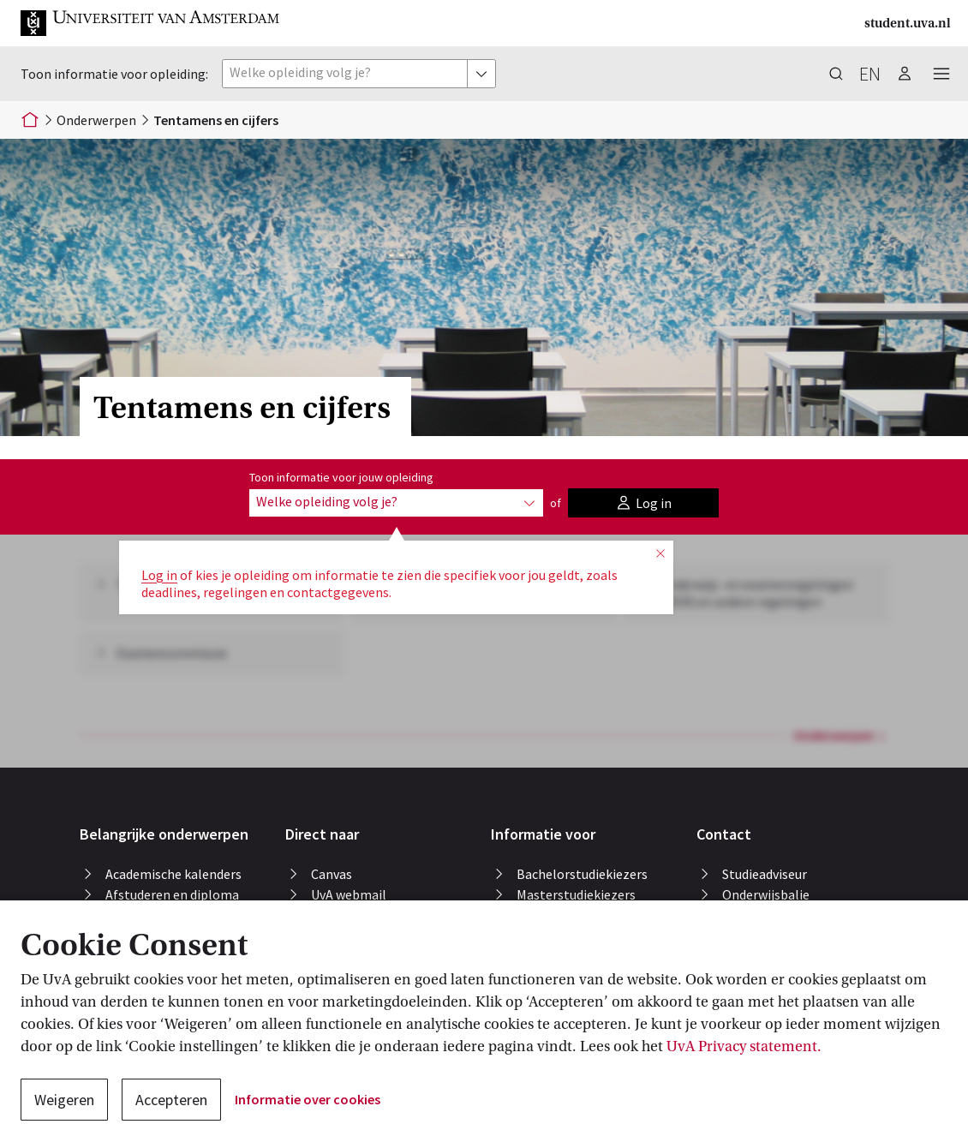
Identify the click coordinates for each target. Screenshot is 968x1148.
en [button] (870, 74)
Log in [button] (159, 574)
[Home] (30, 120)
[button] (151, 23)
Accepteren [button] (171, 1099)
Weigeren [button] (64, 1099)
